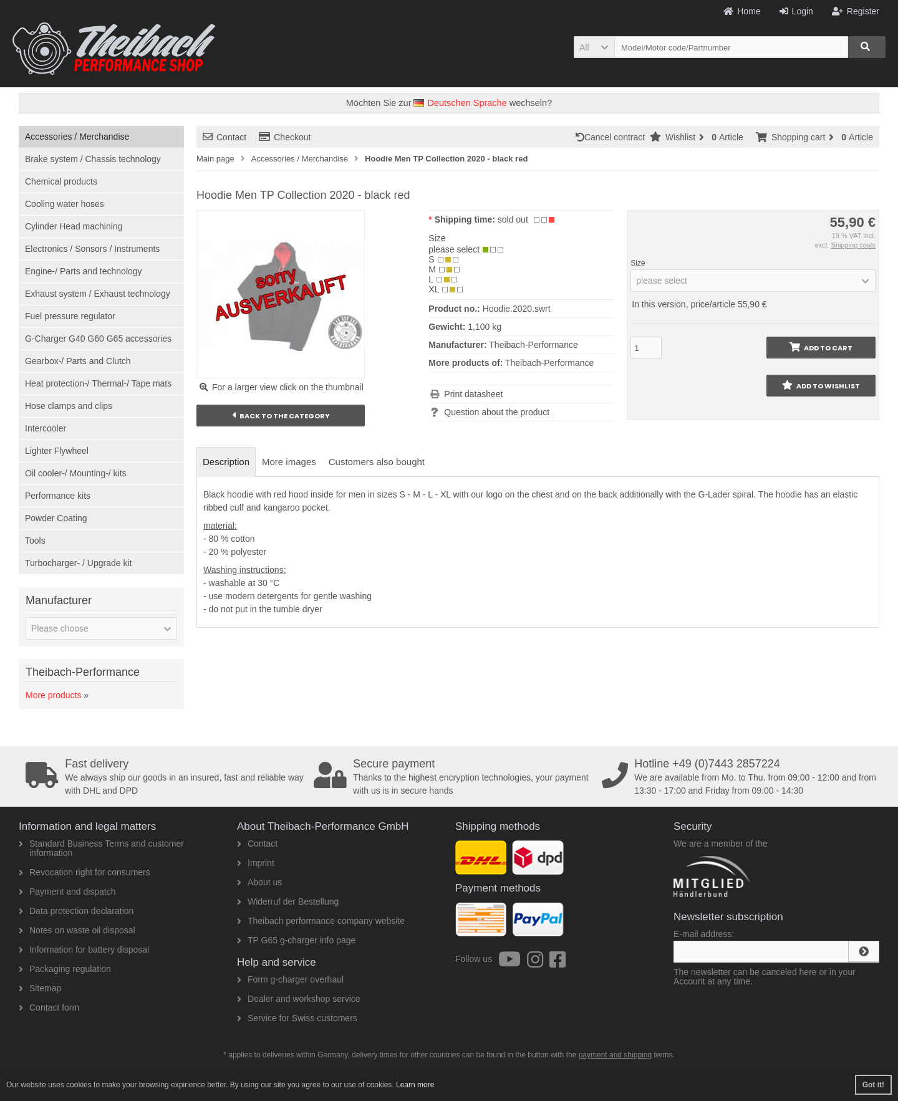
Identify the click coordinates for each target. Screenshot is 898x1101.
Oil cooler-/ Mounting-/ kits (76, 473)
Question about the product (496, 412)
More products (53, 695)
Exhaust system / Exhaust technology (97, 294)
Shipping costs (853, 245)
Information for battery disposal (84, 949)
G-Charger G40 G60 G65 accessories (98, 339)
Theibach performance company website (321, 921)
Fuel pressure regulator (70, 316)
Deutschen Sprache (459, 103)
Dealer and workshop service (298, 999)
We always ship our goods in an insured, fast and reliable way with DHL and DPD (165, 777)
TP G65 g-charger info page (296, 940)
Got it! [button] (873, 1084)
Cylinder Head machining (73, 226)
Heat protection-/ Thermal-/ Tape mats (98, 383)
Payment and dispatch (67, 892)
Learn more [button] (415, 1084)
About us (259, 882)
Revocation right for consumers (84, 872)
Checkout (285, 137)
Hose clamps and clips (68, 406)
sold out (513, 219)
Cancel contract (613, 137)
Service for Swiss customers (297, 1018)
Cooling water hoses (64, 204)
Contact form (49, 1007)
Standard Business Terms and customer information (101, 848)
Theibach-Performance (549, 363)
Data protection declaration (76, 911)
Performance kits (57, 496)
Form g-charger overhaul (290, 979)
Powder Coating (56, 518)
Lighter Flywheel (57, 451)
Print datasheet (473, 394)
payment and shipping (615, 1055)
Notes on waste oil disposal (77, 930)
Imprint (255, 863)
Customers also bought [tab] (377, 461)
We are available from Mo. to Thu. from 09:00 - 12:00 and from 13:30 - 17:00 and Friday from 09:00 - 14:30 (741, 777)
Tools (35, 541)
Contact (224, 137)
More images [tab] (289, 461)
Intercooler (45, 428)
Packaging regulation (65, 969)
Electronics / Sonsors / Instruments (92, 249)
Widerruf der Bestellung (288, 901)
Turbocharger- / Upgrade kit (78, 563)
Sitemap (40, 988)
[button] (594, 47)
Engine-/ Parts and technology (83, 271)
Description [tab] (226, 461)
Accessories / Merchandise (77, 137)
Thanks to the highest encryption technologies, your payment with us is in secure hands (453, 777)
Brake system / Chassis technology (93, 159)
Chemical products (61, 181)
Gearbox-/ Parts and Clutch (78, 361)
